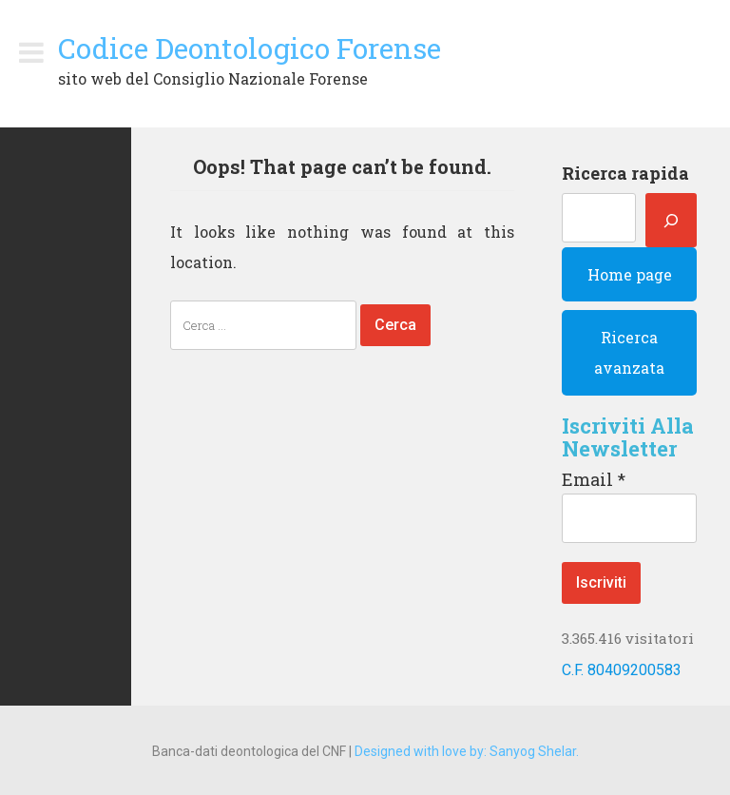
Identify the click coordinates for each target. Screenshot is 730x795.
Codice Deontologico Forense (249, 48)
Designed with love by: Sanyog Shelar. (467, 751)
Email (593, 479)
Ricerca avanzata (629, 352)
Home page (629, 274)
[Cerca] (671, 220)
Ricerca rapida (625, 173)
